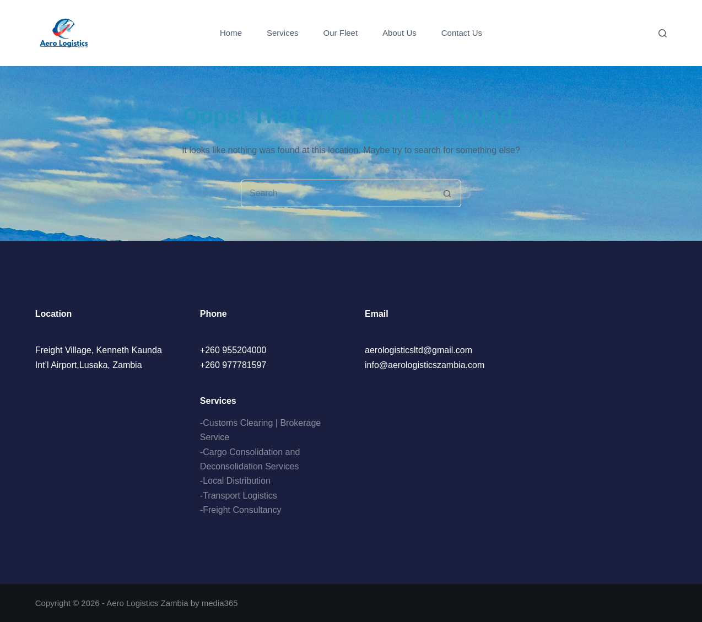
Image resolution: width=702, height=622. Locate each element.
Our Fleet (340, 32)
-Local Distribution (235, 480)
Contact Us (461, 32)
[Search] (662, 33)
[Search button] (447, 193)
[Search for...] (337, 193)
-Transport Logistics (238, 495)
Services (283, 32)
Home (231, 32)
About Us (399, 32)
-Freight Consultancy (241, 510)
